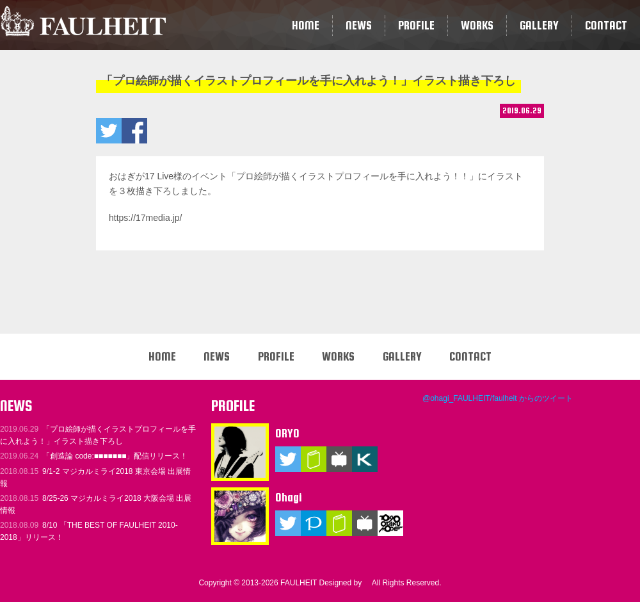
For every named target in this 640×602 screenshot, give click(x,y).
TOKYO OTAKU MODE (390, 523)
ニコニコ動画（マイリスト (339, 459)
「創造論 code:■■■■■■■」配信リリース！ (94, 456)
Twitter (288, 459)
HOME (305, 25)
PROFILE (416, 25)
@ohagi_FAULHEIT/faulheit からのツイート (497, 398)
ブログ (313, 459)
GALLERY (539, 25)
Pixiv (313, 523)
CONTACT (606, 25)
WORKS (477, 25)
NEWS (359, 25)
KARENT (365, 459)
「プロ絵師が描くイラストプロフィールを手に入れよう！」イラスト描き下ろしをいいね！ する (134, 130)
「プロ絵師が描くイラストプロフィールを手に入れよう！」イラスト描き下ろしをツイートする (109, 130)
